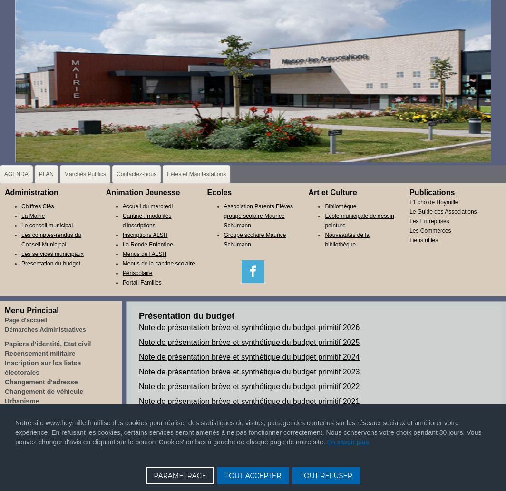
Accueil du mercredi (148, 206)
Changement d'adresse (41, 382)
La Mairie (33, 216)
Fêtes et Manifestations (196, 174)
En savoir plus (348, 442)
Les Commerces (430, 230)
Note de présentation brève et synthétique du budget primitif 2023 (249, 372)
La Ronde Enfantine (148, 244)
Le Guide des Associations (443, 211)
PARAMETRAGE (180, 475)
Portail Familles (142, 282)
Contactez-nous (136, 174)
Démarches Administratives (45, 329)
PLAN (46, 174)
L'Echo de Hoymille (433, 202)
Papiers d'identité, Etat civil (48, 344)
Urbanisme (22, 401)
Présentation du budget (50, 263)
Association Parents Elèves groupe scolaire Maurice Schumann (258, 216)
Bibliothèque (340, 206)
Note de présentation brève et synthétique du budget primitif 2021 (249, 401)
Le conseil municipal (47, 225)
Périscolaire (138, 273)
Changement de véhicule (44, 391)
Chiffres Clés (37, 206)
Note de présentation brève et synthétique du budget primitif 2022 (249, 387)
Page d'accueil (26, 320)
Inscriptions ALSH (145, 235)
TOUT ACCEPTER (253, 475)
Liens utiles (423, 240)
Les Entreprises (429, 221)
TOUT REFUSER (326, 475)
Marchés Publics (85, 174)
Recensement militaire (40, 353)
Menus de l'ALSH (144, 254)
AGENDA (16, 174)
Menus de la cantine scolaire (159, 263)
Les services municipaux (52, 254)
